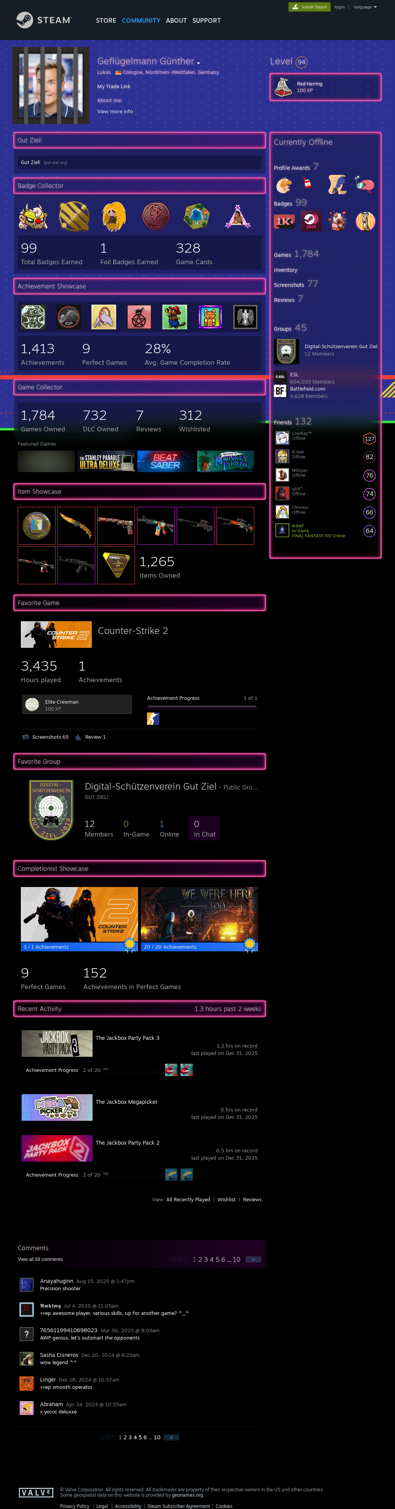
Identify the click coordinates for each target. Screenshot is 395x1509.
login (339, 7)
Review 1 (95, 737)
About (176, 20)
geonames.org (187, 1495)
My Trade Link (113, 86)
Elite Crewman (62, 702)
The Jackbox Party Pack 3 (128, 1038)
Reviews (252, 1199)
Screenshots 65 (50, 737)
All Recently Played (188, 1199)
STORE (106, 20)
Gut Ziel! (31, 162)
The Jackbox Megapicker (126, 1101)
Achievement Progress (173, 698)
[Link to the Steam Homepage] (50, 26)
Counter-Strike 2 (133, 630)
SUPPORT (206, 20)
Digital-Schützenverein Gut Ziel (341, 346)
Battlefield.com (308, 389)
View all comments (40, 1259)
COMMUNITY (141, 20)
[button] (325, 61)
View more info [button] (115, 111)
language (363, 7)
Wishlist (227, 1199)
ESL (294, 374)
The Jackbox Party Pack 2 (128, 1142)
